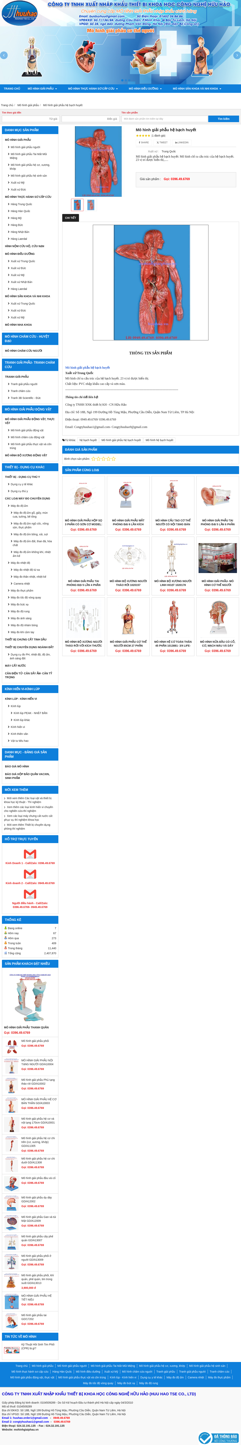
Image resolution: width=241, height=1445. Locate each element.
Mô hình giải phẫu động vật (27, 430)
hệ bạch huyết (88, 440)
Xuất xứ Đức (18, 189)
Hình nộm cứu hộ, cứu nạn (24, 246)
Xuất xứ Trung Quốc (23, 261)
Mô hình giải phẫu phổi (35, 1040)
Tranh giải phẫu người (20, 97)
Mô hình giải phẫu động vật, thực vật (107, 97)
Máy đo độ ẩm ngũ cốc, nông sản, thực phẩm (31, 525)
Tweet (162, 142)
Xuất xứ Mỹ (17, 275)
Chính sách (202, 97)
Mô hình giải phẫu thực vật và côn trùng (30, 446)
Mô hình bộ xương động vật (165, 97)
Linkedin (182, 142)
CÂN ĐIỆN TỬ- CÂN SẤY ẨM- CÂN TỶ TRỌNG (28, 675)
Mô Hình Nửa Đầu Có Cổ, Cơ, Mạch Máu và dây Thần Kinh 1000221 (217, 645)
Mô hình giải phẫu (42, 88)
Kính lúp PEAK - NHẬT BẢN (30, 713)
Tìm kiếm (224, 118)
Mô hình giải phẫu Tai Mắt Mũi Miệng (28, 156)
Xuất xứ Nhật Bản (21, 282)
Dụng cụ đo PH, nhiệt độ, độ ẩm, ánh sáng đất (30, 656)
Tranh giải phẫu (17, 376)
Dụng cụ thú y (19, 491)
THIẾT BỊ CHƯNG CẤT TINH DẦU (25, 639)
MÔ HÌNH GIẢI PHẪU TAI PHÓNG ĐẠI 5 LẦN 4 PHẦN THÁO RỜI (84, 585)
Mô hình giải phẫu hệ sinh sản (29, 175)
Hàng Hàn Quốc (20, 211)
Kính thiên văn (19, 733)
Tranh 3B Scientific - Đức (26, 397)
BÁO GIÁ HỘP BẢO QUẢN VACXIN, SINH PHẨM (27, 776)
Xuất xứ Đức (18, 268)
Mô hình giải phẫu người (25, 147)
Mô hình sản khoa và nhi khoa (187, 88)
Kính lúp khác (22, 720)
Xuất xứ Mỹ (17, 182)
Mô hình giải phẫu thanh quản (26, 1027)
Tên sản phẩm (130, 112)
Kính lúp (16, 706)
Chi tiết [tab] (70, 217)
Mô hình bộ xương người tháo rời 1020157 (128, 583)
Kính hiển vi (18, 726)
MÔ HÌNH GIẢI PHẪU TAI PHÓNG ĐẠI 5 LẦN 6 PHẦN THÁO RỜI (218, 524)
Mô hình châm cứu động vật (27, 437)
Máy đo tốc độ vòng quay (26, 597)
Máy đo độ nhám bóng (24, 625)
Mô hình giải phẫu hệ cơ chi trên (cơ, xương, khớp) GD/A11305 (38, 1142)
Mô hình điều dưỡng (138, 88)
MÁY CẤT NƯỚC (15, 665)
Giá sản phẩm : (150, 179)
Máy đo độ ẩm (19, 505)
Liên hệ (224, 97)
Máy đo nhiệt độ (20, 562)
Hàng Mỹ (16, 218)
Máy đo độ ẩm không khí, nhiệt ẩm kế (32, 553)
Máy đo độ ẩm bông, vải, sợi (31, 534)
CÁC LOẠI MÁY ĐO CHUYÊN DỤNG (27, 498)
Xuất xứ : (153, 151)
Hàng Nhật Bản (20, 231)
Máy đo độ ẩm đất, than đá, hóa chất (32, 543)
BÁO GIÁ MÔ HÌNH (17, 766)
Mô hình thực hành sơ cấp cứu (89, 88)
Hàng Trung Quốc (21, 204)
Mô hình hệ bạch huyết (159, 440)
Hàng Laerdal (19, 238)
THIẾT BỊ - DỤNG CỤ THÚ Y (22, 476)
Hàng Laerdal (19, 288)
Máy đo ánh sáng (21, 618)
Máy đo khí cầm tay (22, 632)
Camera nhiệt (22, 583)
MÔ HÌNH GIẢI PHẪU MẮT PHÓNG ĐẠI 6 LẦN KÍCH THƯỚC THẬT (128, 524)
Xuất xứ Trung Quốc (23, 303)
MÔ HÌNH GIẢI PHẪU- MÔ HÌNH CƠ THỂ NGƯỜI (218, 583)
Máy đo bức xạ (20, 604)
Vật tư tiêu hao (20, 740)
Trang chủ (12, 88)
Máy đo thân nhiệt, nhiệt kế (30, 576)
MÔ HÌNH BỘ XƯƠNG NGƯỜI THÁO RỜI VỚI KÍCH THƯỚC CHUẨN (83, 645)
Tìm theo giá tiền (11, 112)
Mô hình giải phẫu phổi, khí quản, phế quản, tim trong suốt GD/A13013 (37, 1279)
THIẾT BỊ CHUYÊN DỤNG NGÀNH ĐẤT (29, 647)
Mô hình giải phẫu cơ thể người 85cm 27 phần (128, 643)
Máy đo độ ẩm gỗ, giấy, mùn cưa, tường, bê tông (30, 514)
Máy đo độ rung (20, 611)
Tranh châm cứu (57, 97)
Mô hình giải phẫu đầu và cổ (38, 1178)
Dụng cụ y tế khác (22, 484)
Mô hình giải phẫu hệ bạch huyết (121, 440)
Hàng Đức (17, 225)
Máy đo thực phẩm (22, 590)
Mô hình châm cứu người (23, 350)
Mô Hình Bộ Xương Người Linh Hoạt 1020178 (173, 583)
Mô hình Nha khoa (18, 324)
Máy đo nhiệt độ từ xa (27, 569)
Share (144, 142)
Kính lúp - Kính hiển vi (21, 698)
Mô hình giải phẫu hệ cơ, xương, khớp (30, 166)
